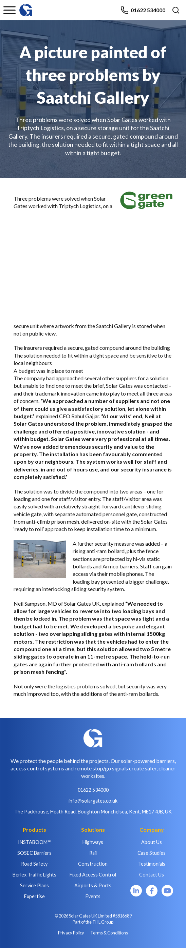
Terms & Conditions (109, 932)
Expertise (34, 896)
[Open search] (176, 10)
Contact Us (151, 875)
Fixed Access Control (93, 875)
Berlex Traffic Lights (34, 875)
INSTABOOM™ (34, 842)
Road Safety (34, 864)
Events (93, 896)
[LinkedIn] (136, 890)
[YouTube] (167, 890)
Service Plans (34, 885)
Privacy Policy (71, 932)
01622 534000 (142, 10)
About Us (151, 842)
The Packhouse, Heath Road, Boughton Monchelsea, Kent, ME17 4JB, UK (93, 811)
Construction (93, 864)
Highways (92, 842)
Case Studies (151, 853)
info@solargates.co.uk (93, 801)
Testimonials (151, 864)
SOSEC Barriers (34, 853)
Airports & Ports (92, 885)
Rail (93, 853)
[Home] (26, 7)
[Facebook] (151, 890)
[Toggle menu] (9, 10)
